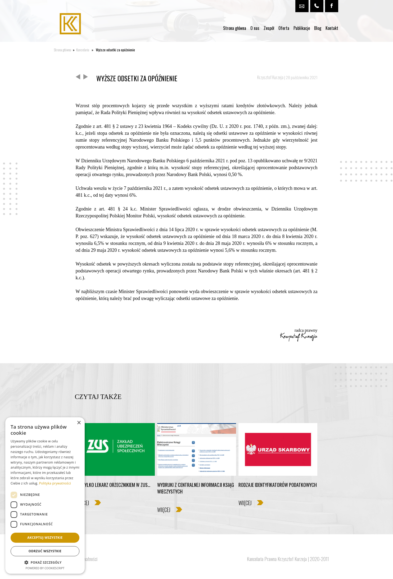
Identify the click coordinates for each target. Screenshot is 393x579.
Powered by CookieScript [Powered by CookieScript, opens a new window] (45, 568)
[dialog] (45, 495)
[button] (45, 562)
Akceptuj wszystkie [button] (44, 537)
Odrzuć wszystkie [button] (45, 551)
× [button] (79, 423)
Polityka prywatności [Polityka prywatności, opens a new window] (55, 483)
